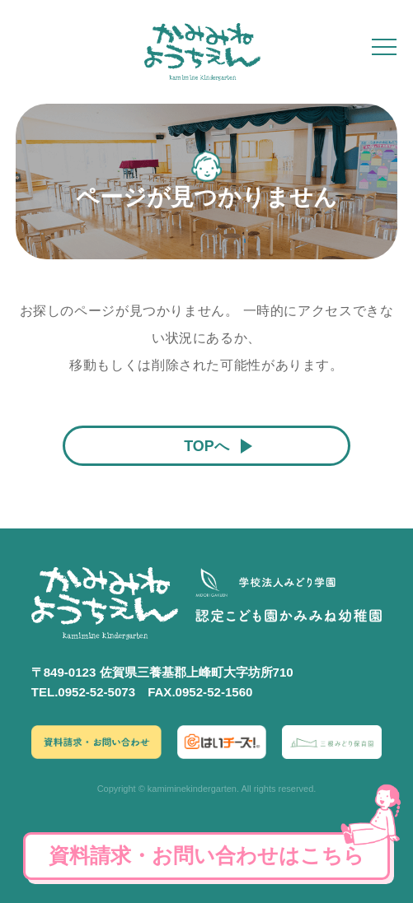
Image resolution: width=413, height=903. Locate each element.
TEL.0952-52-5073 (83, 692)
